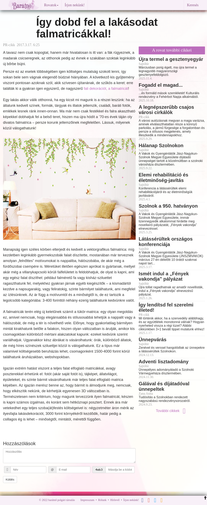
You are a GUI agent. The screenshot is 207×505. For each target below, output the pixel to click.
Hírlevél (115, 500)
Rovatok (51, 5)
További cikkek (172, 411)
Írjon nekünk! (74, 5)
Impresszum (87, 500)
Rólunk (102, 500)
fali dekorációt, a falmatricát (106, 89)
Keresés (193, 5)
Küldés (10, 479)
